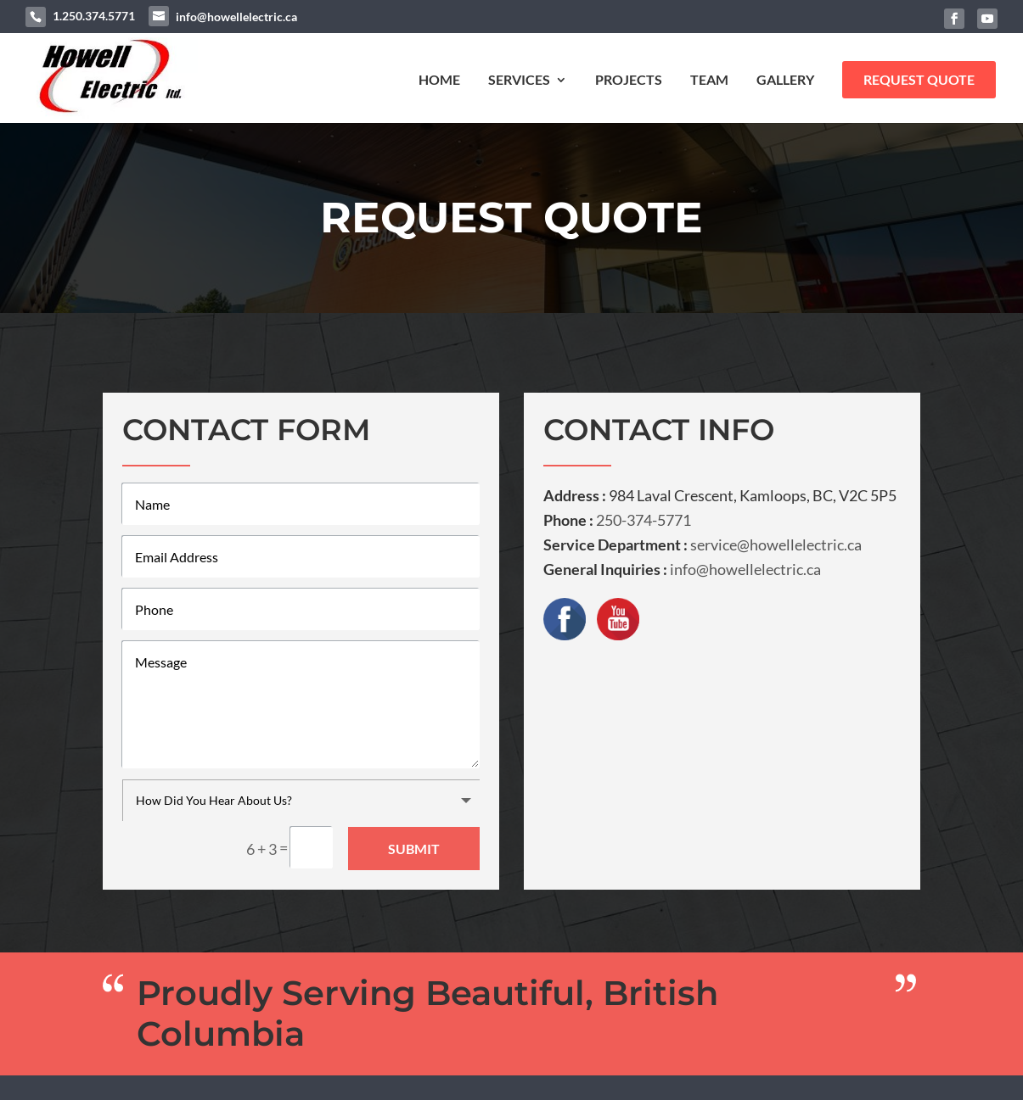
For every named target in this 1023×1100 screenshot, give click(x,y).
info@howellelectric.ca (745, 569)
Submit (414, 848)
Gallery (785, 80)
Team (709, 80)
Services (519, 80)
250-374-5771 (643, 520)
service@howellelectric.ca (776, 544)
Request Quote (919, 79)
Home (439, 80)
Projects (628, 80)
